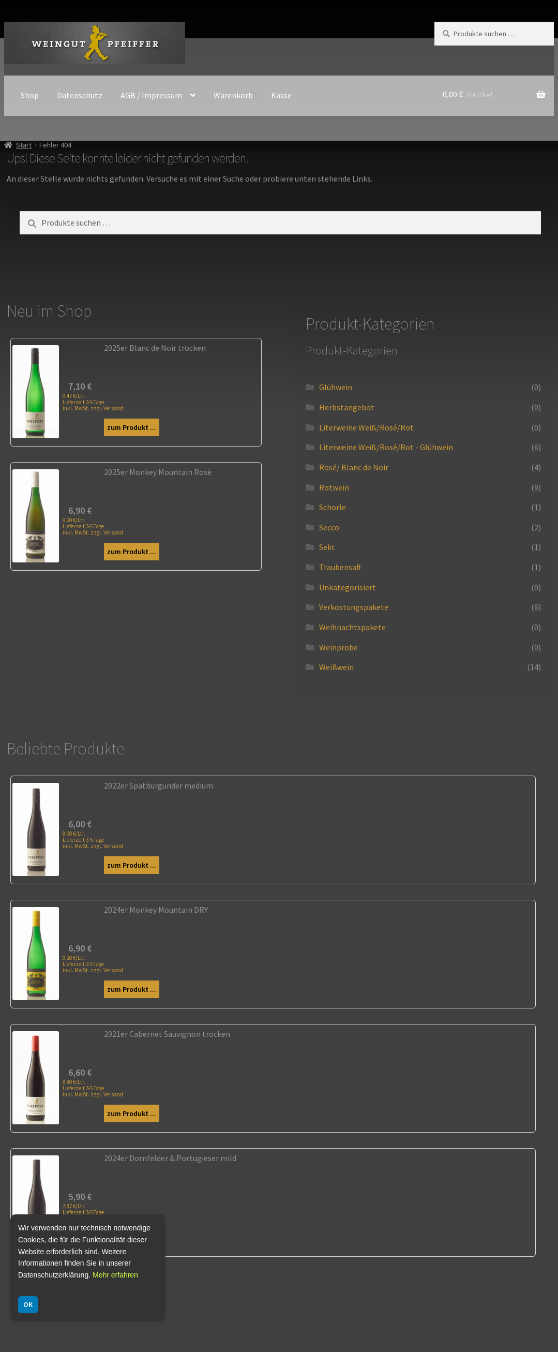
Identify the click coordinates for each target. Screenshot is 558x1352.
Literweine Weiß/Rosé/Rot (366, 427)
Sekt (327, 547)
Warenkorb (233, 95)
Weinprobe (338, 647)
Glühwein (335, 387)
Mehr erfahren (115, 1275)
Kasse (281, 95)
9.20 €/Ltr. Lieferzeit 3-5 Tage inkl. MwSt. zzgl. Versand (93, 526)
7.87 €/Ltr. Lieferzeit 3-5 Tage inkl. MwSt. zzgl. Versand (93, 1212)
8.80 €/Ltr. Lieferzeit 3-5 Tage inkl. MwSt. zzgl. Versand (93, 1088)
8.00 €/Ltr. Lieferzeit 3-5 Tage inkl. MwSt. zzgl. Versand (93, 839)
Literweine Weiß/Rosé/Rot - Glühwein (386, 447)
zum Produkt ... (131, 427)
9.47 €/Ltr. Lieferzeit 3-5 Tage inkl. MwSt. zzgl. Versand (93, 402)
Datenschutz (79, 95)
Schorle (332, 507)
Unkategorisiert (347, 587)
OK (28, 1304)
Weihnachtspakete (352, 627)
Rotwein (334, 487)
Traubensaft (340, 567)
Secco (329, 527)
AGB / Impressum (151, 95)
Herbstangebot (346, 407)
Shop (30, 95)
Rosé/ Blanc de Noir (353, 467)
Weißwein (336, 667)
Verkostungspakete (353, 607)
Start (24, 145)
